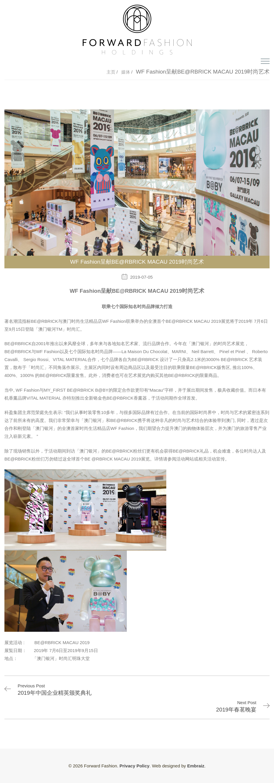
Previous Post (31, 685)
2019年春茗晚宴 (236, 709)
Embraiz (195, 765)
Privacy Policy (134, 765)
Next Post (246, 702)
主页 (112, 71)
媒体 (126, 71)
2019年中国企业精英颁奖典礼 (55, 693)
